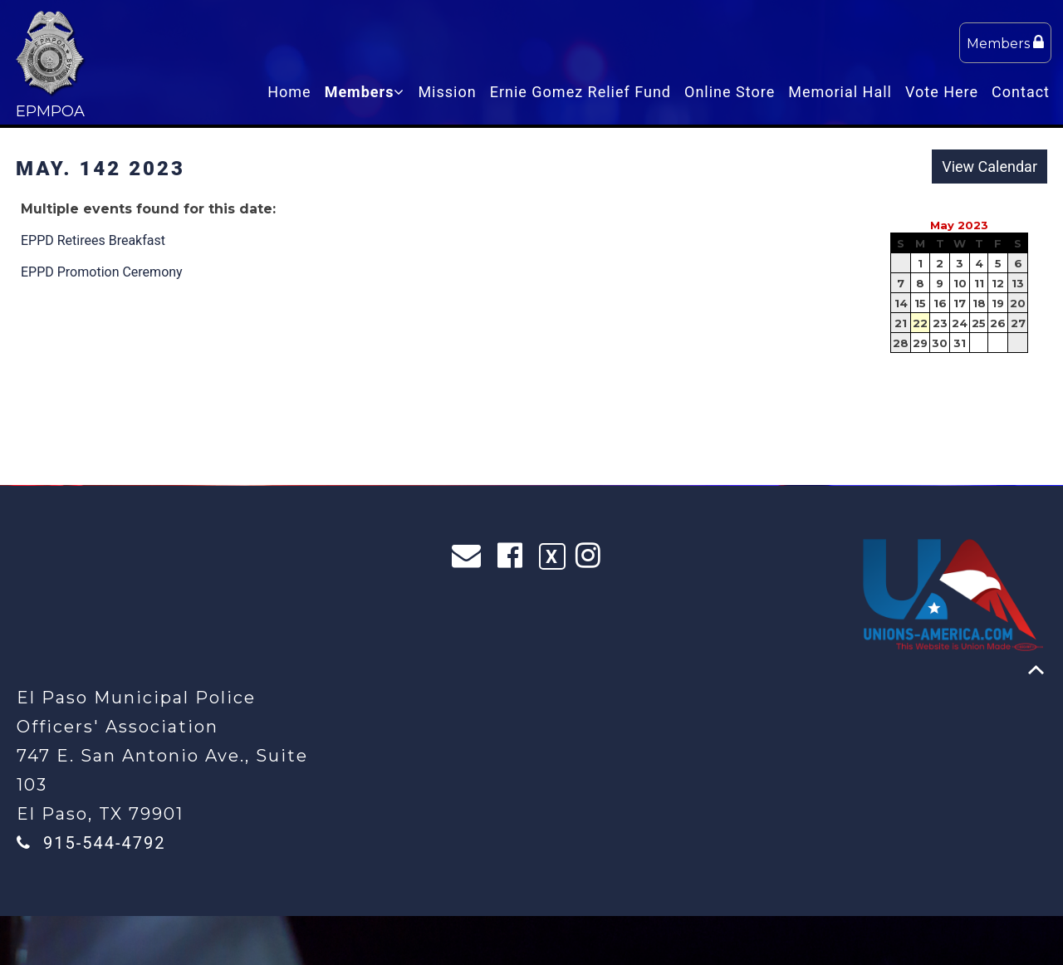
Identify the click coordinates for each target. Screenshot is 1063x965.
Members (1005, 42)
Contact (1021, 91)
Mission (447, 91)
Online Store (729, 91)
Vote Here (941, 91)
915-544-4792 (104, 843)
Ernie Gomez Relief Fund (580, 91)
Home (289, 91)
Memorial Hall (840, 91)
